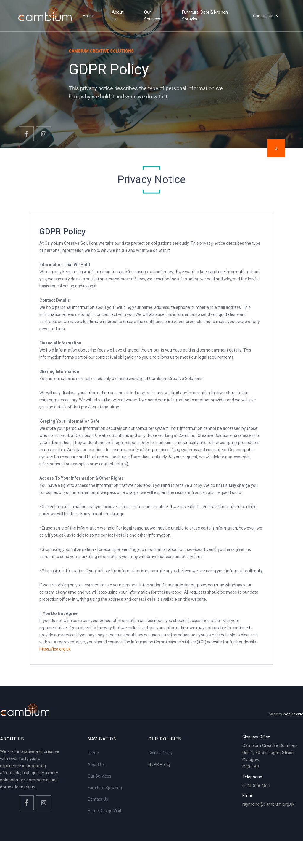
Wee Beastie (293, 714)
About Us (96, 764)
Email (247, 795)
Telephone (252, 777)
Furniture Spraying (105, 787)
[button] (266, 16)
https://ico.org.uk (55, 649)
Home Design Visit (104, 810)
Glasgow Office (256, 737)
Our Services (99, 776)
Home (93, 753)
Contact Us (98, 799)
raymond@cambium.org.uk (268, 804)
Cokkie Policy (160, 753)
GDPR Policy (159, 764)
